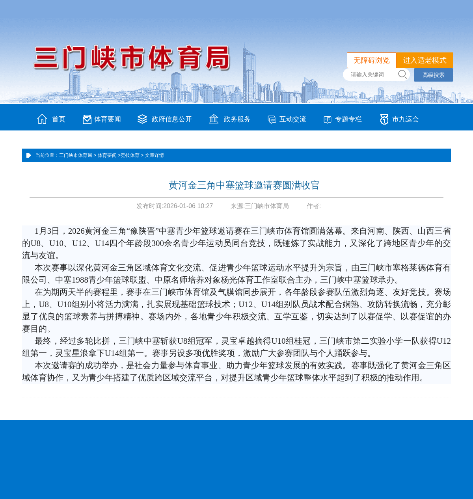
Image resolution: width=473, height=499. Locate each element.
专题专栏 (348, 119)
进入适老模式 (425, 60)
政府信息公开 (172, 119)
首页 (58, 119)
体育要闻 (107, 119)
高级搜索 (434, 75)
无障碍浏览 (372, 60)
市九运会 (405, 119)
